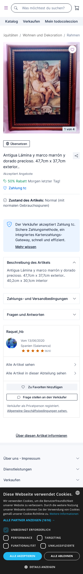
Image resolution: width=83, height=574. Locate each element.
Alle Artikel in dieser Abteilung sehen (41, 373)
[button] (41, 262)
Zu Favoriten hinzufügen (42, 387)
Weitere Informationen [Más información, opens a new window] (64, 514)
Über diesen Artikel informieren (41, 435)
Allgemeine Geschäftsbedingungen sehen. (37, 411)
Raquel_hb (15, 331)
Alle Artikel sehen (41, 364)
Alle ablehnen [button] (62, 556)
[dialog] (41, 530)
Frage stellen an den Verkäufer (42, 397)
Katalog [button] (11, 21)
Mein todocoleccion (61, 21)
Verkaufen (31, 21)
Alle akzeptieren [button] (22, 556)
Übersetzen (16, 144)
